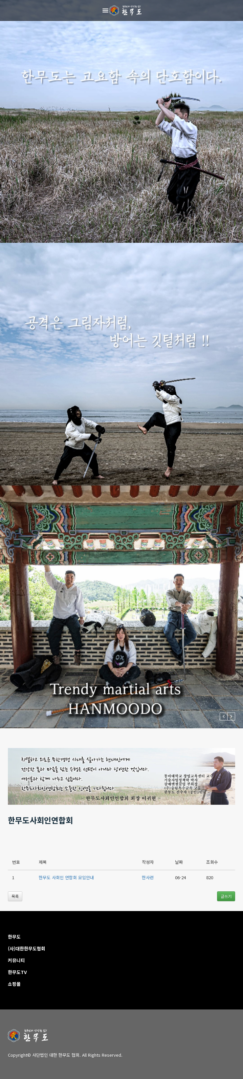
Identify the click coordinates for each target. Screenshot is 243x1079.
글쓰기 (226, 896)
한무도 (14, 936)
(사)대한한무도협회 (26, 948)
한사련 (148, 877)
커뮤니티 (16, 960)
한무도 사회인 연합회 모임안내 (66, 877)
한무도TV (17, 972)
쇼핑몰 (14, 984)
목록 (15, 896)
